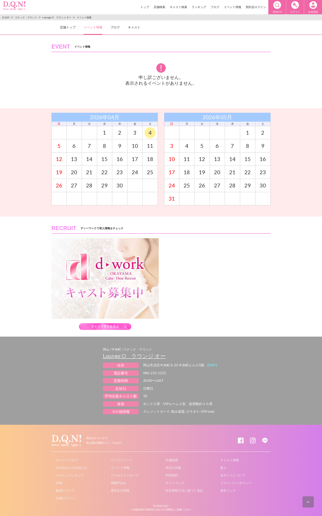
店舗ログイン (65, 498)
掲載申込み (118, 483)
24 (135, 172)
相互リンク (228, 490)
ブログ (215, 7)
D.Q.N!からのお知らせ (71, 467)
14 (89, 159)
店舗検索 (159, 7)
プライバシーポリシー (236, 483)
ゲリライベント (122, 460)
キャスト (134, 27)
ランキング (199, 7)
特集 (59, 483)
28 (89, 185)
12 (59, 159)
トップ (144, 7)
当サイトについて (232, 475)
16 (120, 159)
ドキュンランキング (70, 475)
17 (135, 159)
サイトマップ (174, 483)
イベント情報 (232, 7)
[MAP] (212, 365)
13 (74, 159)
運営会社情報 (120, 490)
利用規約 (171, 475)
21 (89, 172)
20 (74, 172)
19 (59, 172)
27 (74, 185)
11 (150, 145)
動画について (65, 490)
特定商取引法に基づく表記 (184, 490)
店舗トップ (68, 27)
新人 (223, 467)
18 (150, 159)
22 (104, 172)
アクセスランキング (125, 475)
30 (120, 185)
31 (172, 198)
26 (59, 185)
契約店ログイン (256, 7)
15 (104, 159)
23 (120, 172)
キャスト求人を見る (105, 326)
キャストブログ (67, 460)
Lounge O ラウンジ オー (134, 355)
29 (104, 185)
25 (150, 172)
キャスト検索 (178, 7)
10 (135, 145)
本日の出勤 (173, 467)
